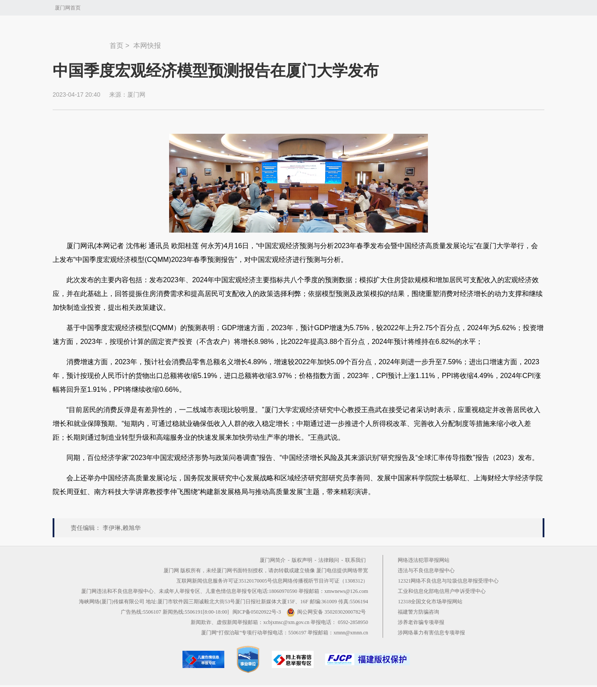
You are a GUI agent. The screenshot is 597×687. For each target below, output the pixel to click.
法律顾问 (328, 560)
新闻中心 (81, 41)
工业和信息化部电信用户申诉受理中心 (442, 591)
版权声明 (302, 560)
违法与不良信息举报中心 (426, 570)
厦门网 (136, 94)
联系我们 (355, 560)
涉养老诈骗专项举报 (421, 622)
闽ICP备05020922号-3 (257, 612)
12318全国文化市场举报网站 (430, 602)
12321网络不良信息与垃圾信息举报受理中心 (448, 581)
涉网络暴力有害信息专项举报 (431, 633)
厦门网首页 (68, 8)
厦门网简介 (273, 560)
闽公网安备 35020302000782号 (326, 612)
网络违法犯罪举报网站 (423, 560)
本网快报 (147, 45)
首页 (116, 45)
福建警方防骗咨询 (418, 612)
